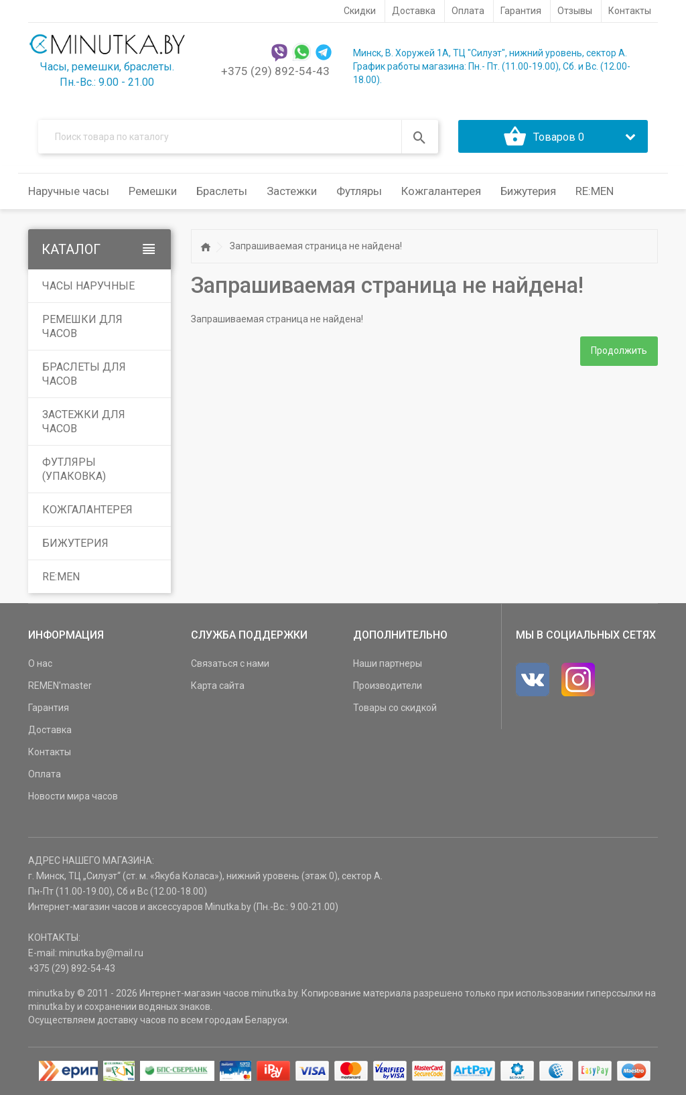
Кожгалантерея (87, 510)
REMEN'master (60, 686)
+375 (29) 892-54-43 (275, 71)
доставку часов (131, 1020)
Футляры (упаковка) (74, 469)
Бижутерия (75, 543)
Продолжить (619, 351)
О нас (40, 664)
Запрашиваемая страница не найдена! (316, 246)
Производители (387, 686)
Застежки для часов (83, 422)
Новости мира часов (73, 796)
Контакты (49, 752)
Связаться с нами (230, 664)
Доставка (50, 730)
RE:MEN (594, 191)
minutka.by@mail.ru (101, 953)
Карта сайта (218, 686)
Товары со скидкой (395, 708)
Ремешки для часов (82, 327)
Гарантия (48, 708)
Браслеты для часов (84, 374)
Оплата (44, 774)
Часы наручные (88, 286)
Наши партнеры (387, 664)
